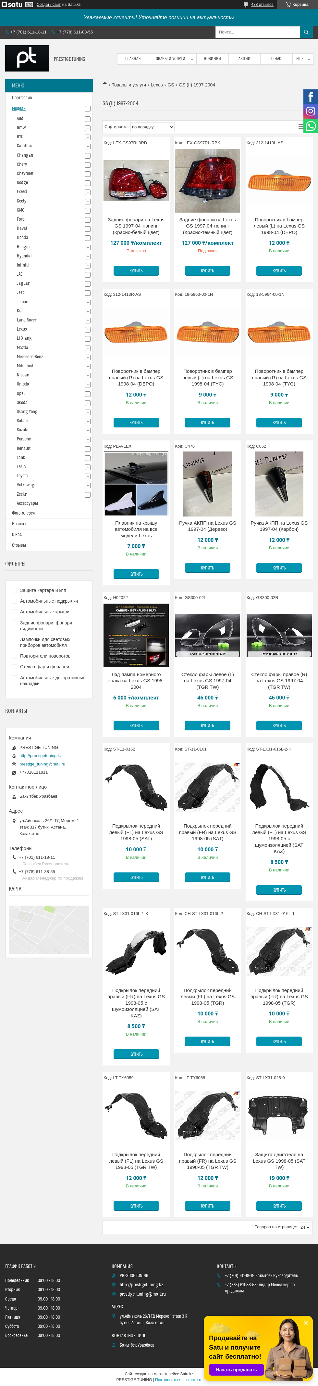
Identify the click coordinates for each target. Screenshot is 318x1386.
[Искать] (306, 32)
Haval (22, 228)
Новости (19, 524)
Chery (22, 164)
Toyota (22, 475)
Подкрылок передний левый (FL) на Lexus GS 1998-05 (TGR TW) (136, 1161)
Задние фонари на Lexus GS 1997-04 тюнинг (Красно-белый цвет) (136, 226)
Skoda (22, 402)
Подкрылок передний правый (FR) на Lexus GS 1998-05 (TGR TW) (208, 1161)
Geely (21, 201)
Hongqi (23, 247)
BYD (20, 136)
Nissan (23, 375)
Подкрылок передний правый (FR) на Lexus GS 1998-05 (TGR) (279, 996)
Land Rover (26, 320)
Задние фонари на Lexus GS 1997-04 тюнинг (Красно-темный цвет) (207, 226)
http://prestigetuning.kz (40, 755)
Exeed (22, 191)
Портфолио (22, 97)
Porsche (24, 439)
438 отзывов (262, 4)
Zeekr (22, 494)
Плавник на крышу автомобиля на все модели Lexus (136, 529)
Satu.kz (186, 1374)
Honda (22, 237)
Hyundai (24, 256)
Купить (136, 271)
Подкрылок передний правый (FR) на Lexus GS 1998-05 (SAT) (208, 832)
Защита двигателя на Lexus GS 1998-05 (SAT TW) (279, 1161)
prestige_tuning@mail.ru (42, 764)
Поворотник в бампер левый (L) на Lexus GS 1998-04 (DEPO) (279, 226)
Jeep (21, 292)
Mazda (22, 347)
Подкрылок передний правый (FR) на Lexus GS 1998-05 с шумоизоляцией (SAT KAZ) (136, 1002)
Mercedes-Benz (30, 357)
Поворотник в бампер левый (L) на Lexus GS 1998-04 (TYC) (207, 377)
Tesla (21, 466)
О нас (276, 58)
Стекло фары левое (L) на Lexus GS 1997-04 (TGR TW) (207, 681)
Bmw (21, 127)
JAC (20, 274)
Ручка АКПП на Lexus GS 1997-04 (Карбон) (279, 526)
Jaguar (23, 283)
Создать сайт (49, 4)
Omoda (23, 384)
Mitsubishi (26, 366)
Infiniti (23, 265)
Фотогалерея (23, 513)
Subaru (23, 421)
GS (170, 84)
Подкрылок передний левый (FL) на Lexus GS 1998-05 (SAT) (136, 832)
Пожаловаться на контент (178, 1380)
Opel (21, 393)
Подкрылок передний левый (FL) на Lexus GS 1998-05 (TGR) (208, 996)
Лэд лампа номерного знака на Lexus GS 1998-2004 (136, 681)
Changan (25, 155)
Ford (21, 219)
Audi (21, 118)
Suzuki (23, 430)
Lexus (157, 84)
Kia (20, 311)
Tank (21, 457)
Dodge (22, 182)
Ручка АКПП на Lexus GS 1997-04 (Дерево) (207, 526)
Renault (24, 448)
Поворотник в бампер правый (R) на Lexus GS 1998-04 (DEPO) (136, 377)
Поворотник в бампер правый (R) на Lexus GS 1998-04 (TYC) (279, 377)
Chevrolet (25, 173)
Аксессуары (27, 503)
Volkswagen (28, 485)
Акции (244, 58)
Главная (133, 58)
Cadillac (24, 146)
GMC (20, 210)
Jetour (22, 302)
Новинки (212, 58)
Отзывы (19, 545)
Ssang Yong (27, 411)
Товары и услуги (169, 58)
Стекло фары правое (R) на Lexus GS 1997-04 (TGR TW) (279, 681)
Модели (19, 108)
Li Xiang (24, 338)
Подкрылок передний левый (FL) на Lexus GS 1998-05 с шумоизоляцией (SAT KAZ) (279, 838)
